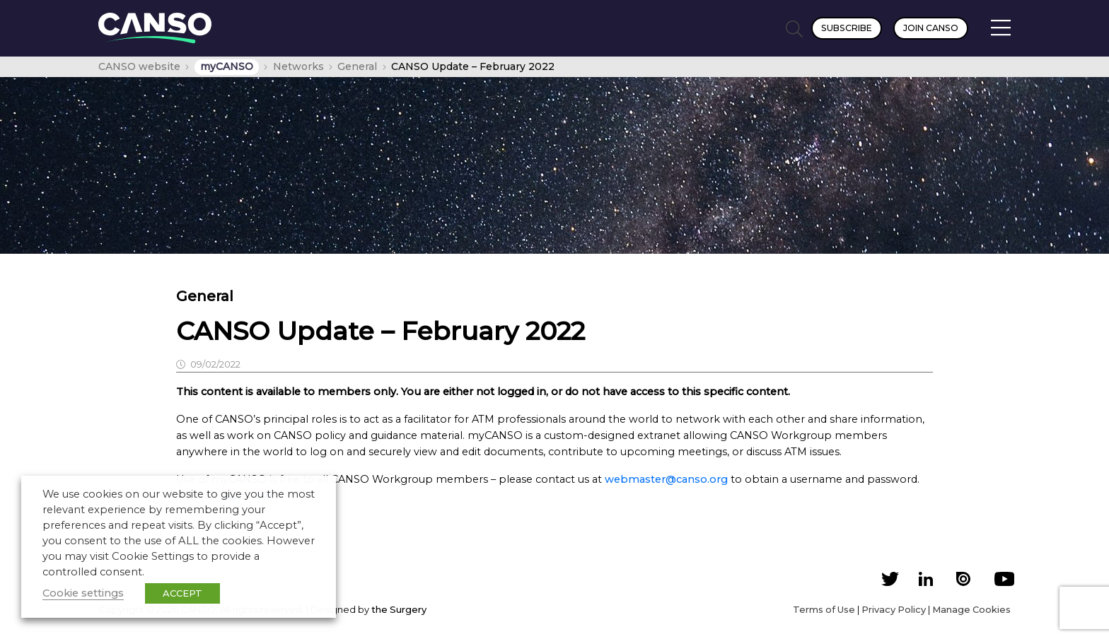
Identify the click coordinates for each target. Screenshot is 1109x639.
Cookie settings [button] (83, 593)
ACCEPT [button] (182, 593)
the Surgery (398, 609)
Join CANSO (930, 28)
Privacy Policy (893, 609)
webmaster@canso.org (666, 479)
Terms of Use (824, 609)
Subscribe (846, 28)
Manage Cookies (971, 609)
